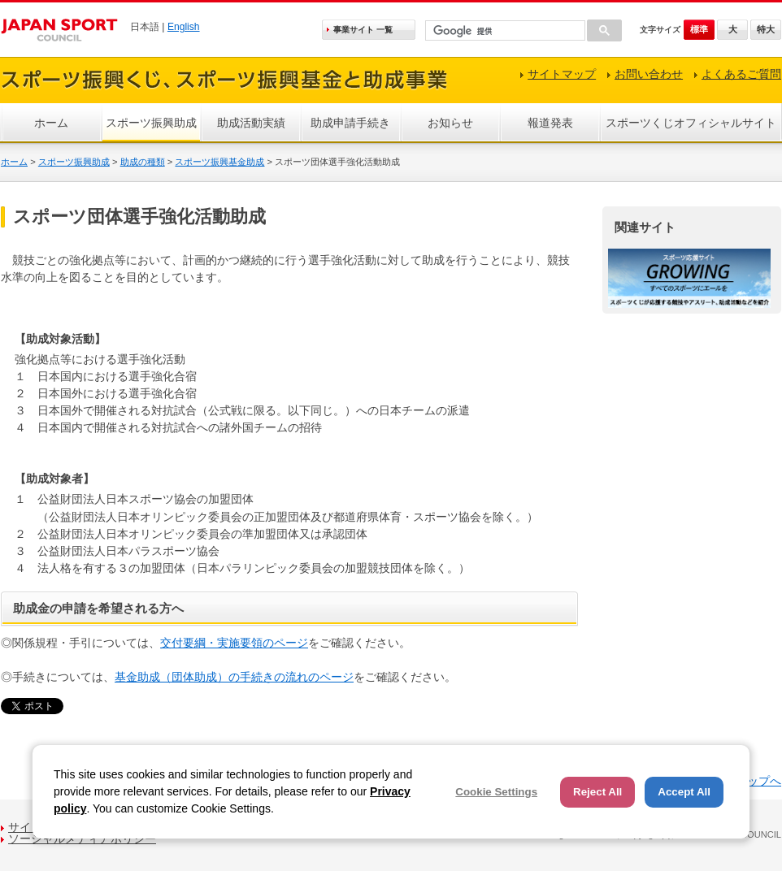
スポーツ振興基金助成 (219, 162)
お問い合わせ (649, 73)
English (183, 26)
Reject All (597, 792)
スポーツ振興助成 (151, 122)
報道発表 (550, 122)
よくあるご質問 (741, 73)
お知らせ (450, 122)
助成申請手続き (350, 122)
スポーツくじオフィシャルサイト (691, 122)
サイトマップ (562, 73)
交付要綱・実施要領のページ (234, 642)
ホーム (51, 122)
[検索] (503, 31)
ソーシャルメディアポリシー (82, 838)
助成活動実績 (251, 122)
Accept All (684, 792)
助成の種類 (142, 162)
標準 (699, 29)
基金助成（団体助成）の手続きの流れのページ (234, 676)
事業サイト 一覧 (363, 29)
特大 (766, 29)
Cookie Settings (496, 792)
